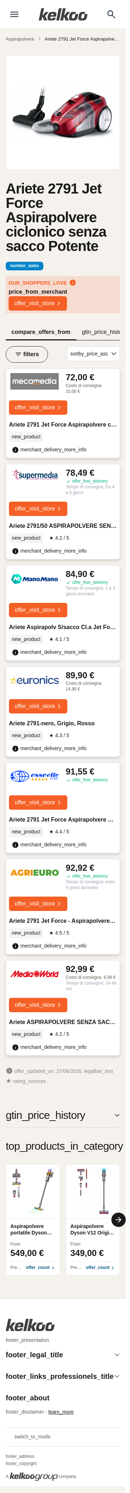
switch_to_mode (28, 1437)
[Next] (118, 1220)
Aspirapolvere (20, 39)
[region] (63, 1220)
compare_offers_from (41, 332)
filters (27, 354)
